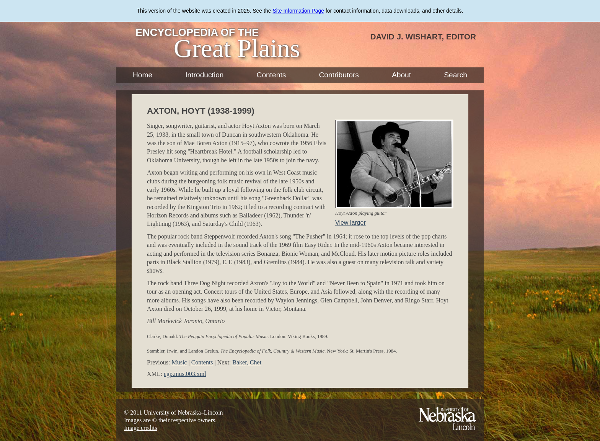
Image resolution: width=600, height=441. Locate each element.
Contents (271, 75)
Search (455, 75)
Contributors (339, 75)
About (401, 75)
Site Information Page (298, 11)
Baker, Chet (246, 362)
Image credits (140, 428)
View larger (350, 222)
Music (179, 362)
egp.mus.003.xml (185, 374)
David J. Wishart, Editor (423, 36)
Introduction (204, 75)
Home (142, 75)
